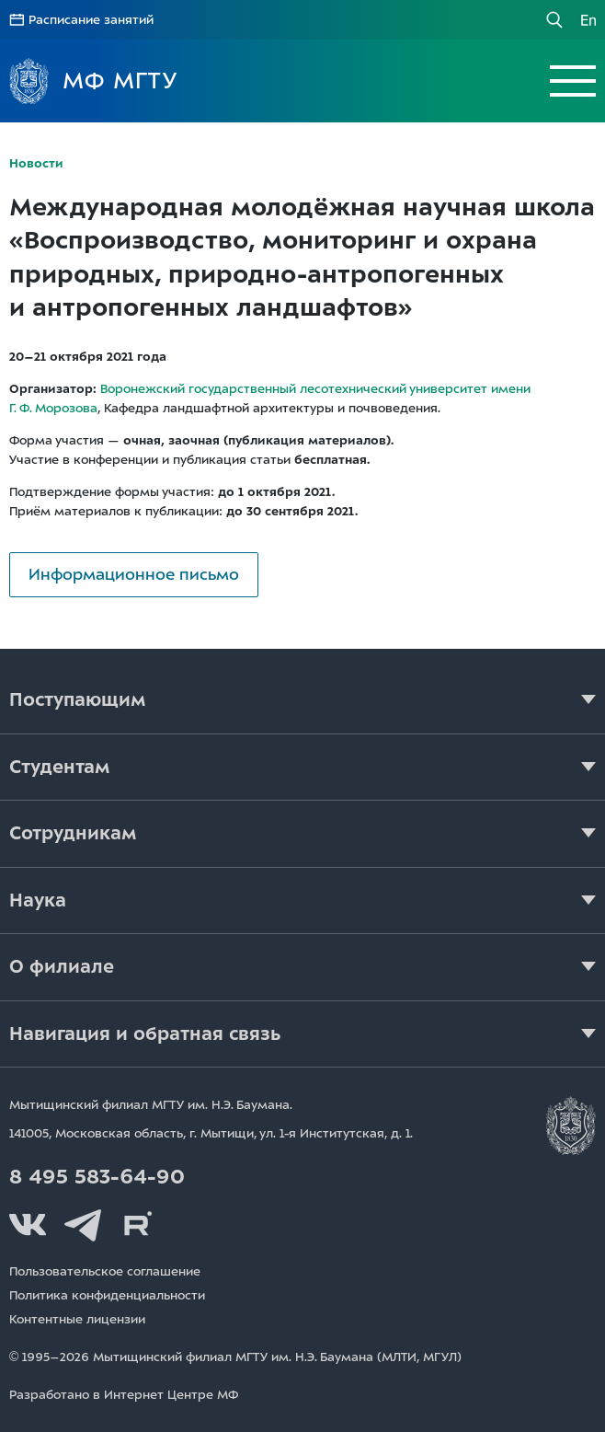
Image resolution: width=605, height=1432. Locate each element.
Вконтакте (27, 1225)
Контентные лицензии (77, 1319)
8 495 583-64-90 (97, 1177)
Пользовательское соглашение (104, 1271)
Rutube (138, 1225)
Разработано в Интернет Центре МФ (123, 1395)
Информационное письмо (134, 574)
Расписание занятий (91, 20)
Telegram (82, 1225)
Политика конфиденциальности (107, 1295)
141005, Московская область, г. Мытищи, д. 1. (211, 1133)
